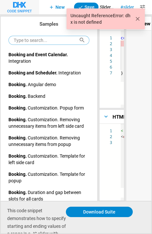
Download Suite (99, 212)
